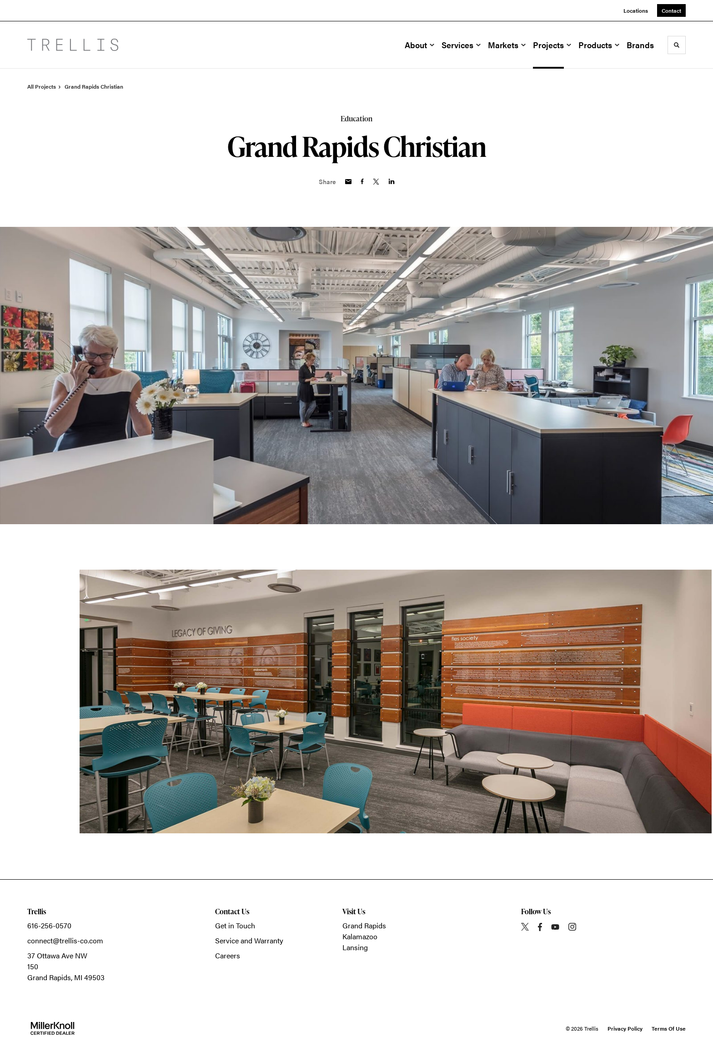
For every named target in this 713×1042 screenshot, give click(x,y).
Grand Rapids (364, 925)
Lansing (355, 947)
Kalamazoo (359, 936)
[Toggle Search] (677, 45)
